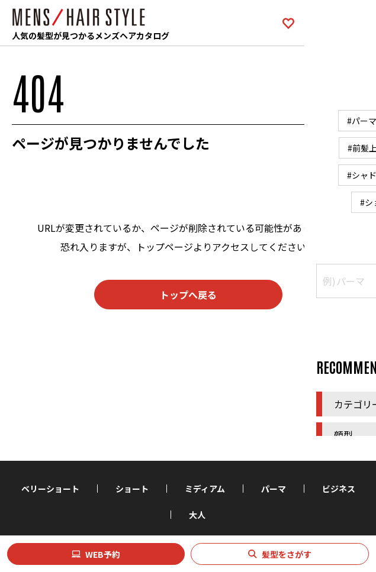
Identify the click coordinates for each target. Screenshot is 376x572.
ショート (132, 488)
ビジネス (338, 488)
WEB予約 (102, 554)
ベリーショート (50, 488)
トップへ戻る (188, 294)
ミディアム (205, 488)
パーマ (273, 488)
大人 (197, 514)
